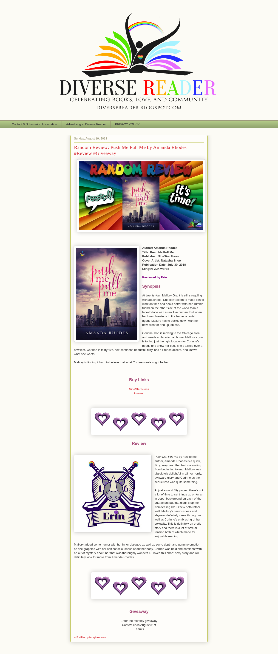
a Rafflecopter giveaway (90, 637)
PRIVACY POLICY (127, 124)
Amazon (139, 393)
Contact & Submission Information (34, 124)
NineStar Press (139, 389)
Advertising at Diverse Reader (86, 124)
